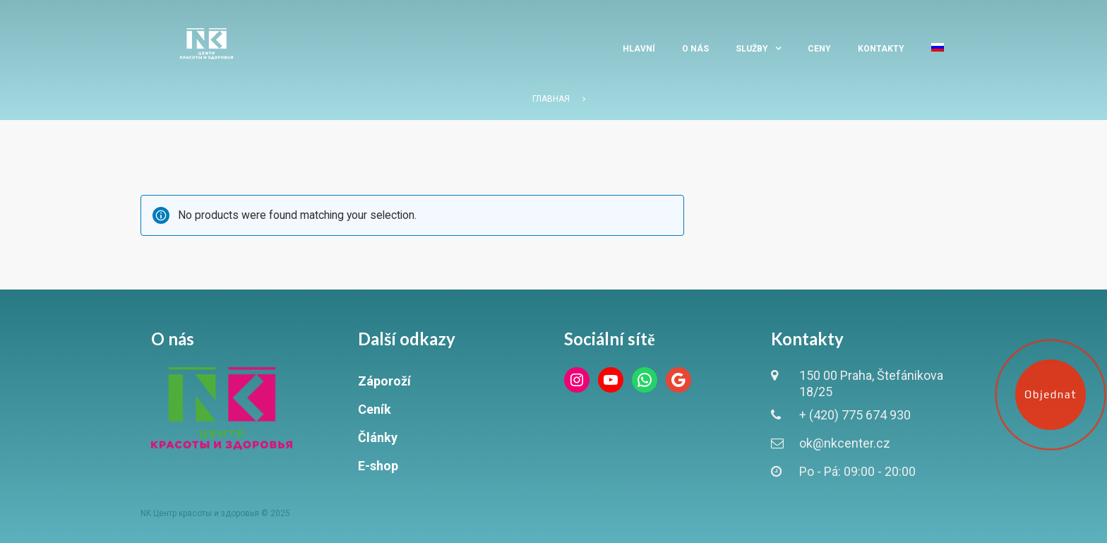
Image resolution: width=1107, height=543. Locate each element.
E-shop (378, 465)
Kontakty (881, 49)
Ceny (819, 49)
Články (377, 437)
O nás (695, 49)
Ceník (374, 409)
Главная (551, 99)
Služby (752, 49)
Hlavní (639, 49)
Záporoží (384, 381)
